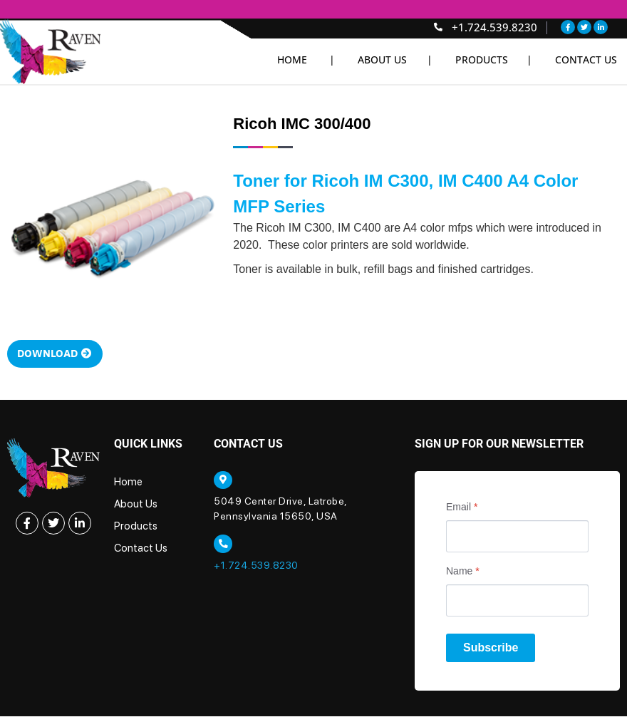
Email (461, 507)
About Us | (395, 59)
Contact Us (586, 59)
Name (463, 571)
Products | (493, 59)
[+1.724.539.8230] (223, 545)
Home (128, 482)
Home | (306, 59)
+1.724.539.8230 (256, 566)
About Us (135, 504)
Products (135, 526)
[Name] (517, 601)
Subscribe (490, 648)
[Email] (517, 537)
